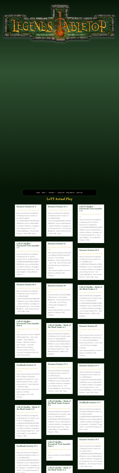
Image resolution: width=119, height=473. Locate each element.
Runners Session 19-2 (58, 364)
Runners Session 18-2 (89, 440)
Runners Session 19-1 (89, 366)
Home (38, 192)
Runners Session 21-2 (26, 207)
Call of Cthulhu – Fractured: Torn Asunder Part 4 (28, 324)
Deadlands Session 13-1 (27, 446)
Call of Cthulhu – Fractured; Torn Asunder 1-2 (90, 209)
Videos (18, 331)
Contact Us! (61, 192)
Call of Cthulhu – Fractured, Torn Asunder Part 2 (59, 444)
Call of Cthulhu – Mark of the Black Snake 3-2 (28, 408)
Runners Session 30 (57, 286)
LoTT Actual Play (35, 210)
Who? (43, 192)
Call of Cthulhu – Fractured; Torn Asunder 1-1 (28, 246)
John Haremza (21, 210)
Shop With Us (70, 192)
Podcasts (51, 192)
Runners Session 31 (57, 244)
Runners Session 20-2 (89, 251)
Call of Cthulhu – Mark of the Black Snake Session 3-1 (59, 404)
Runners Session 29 (88, 326)
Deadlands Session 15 (26, 365)
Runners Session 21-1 (58, 207)
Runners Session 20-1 (26, 285)
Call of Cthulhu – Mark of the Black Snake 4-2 (90, 288)
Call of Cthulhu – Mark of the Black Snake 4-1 (59, 327)
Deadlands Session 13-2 (90, 403)
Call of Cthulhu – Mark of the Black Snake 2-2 (59, 469)
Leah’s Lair (79, 192)
